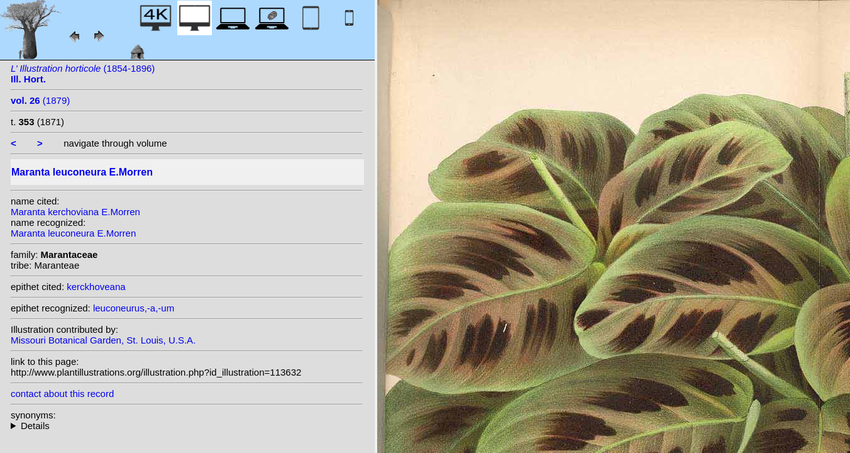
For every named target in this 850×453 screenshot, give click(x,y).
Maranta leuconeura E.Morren (73, 233)
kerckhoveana (96, 286)
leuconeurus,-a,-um (133, 308)
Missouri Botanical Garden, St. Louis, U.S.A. (103, 340)
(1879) (40, 100)
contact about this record (62, 393)
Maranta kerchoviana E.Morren (75, 211)
